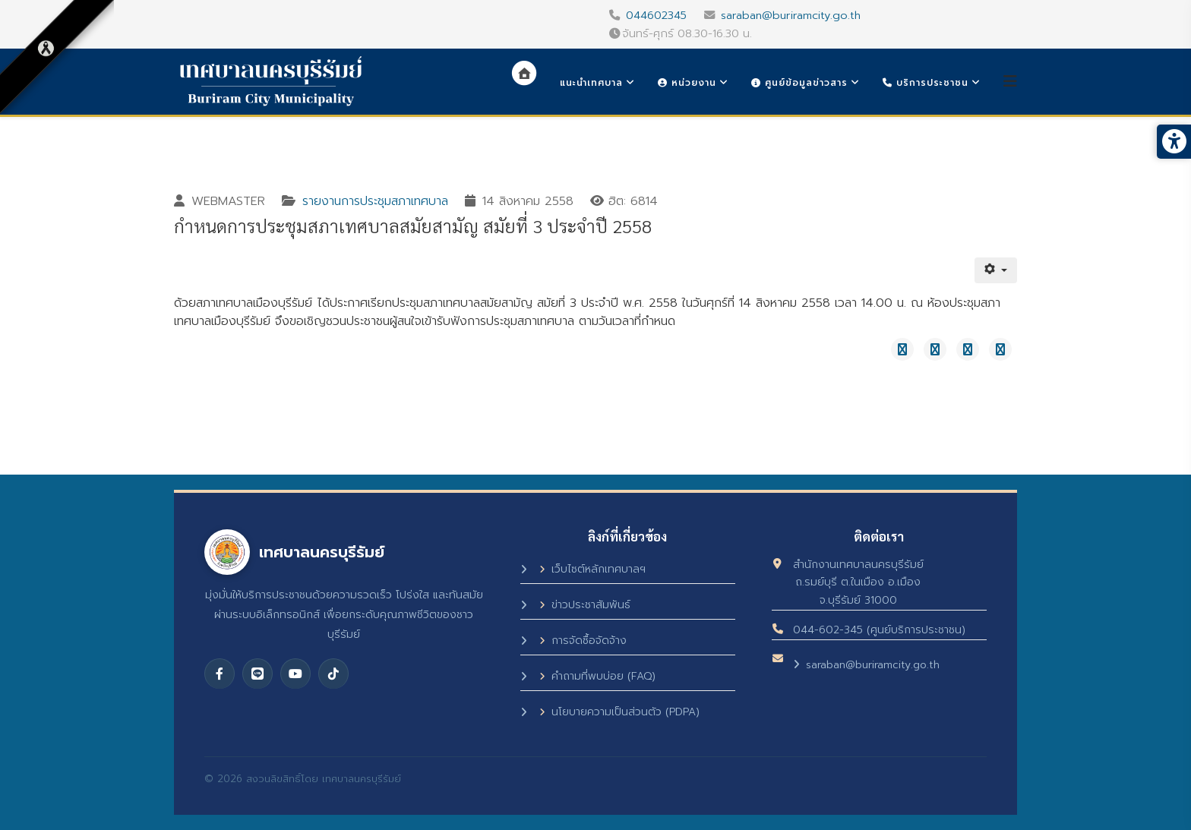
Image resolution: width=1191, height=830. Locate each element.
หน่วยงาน (687, 83)
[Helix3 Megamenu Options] (1010, 82)
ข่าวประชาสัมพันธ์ (584, 605)
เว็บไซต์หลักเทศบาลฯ (592, 569)
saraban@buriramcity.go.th (791, 15)
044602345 (656, 15)
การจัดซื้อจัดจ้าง (583, 641)
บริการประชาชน (925, 83)
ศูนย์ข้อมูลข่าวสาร (799, 83)
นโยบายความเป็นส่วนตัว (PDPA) (619, 712)
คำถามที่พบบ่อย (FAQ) (597, 676)
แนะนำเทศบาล (591, 83)
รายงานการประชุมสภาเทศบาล (375, 201)
